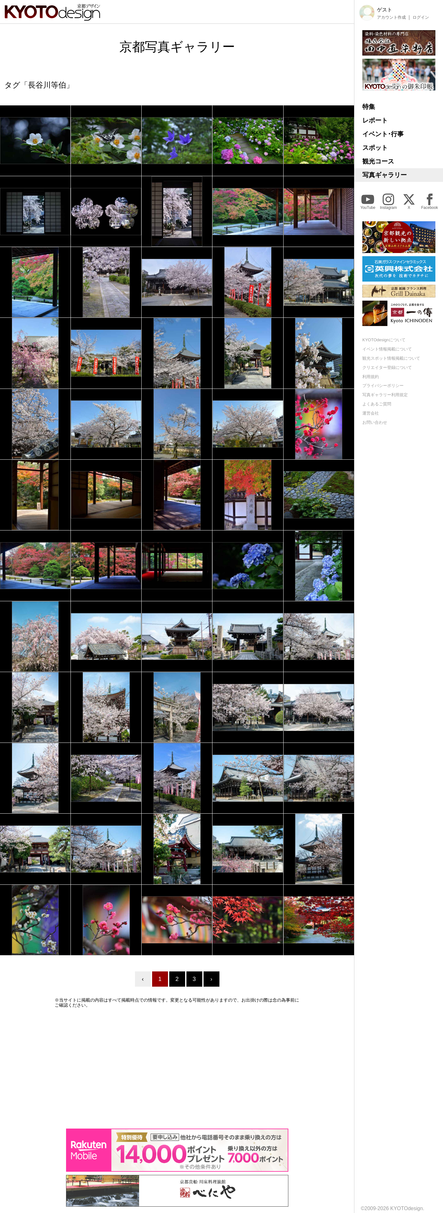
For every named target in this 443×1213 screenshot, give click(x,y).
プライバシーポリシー (383, 385)
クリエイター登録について (387, 367)
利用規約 (370, 376)
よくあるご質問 (376, 404)
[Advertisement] (177, 1068)
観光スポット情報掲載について (391, 358)
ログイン (421, 17)
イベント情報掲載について (387, 349)
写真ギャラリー (384, 174)
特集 (368, 106)
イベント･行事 (383, 133)
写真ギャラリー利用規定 (385, 394)
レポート (375, 120)
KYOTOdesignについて (384, 339)
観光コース (378, 161)
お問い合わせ (374, 422)
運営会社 (370, 413)
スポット (375, 147)
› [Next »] (211, 979)
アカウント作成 (391, 17)
